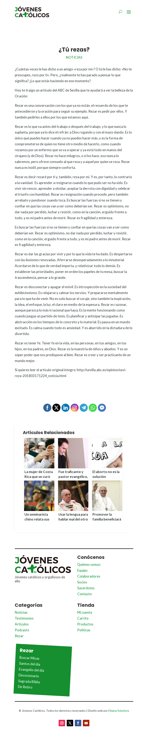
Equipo (82, 570)
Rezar (19, 636)
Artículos (22, 624)
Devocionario (28, 675)
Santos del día (29, 663)
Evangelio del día (31, 670)
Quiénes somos (88, 564)
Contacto (84, 594)
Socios (82, 582)
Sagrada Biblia (29, 681)
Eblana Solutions (118, 710)
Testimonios (24, 618)
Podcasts (22, 630)
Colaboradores (88, 576)
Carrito (83, 618)
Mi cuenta (84, 612)
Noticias (74, 57)
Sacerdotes (86, 588)
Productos (85, 624)
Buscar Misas (29, 658)
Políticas (83, 630)
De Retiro (25, 687)
